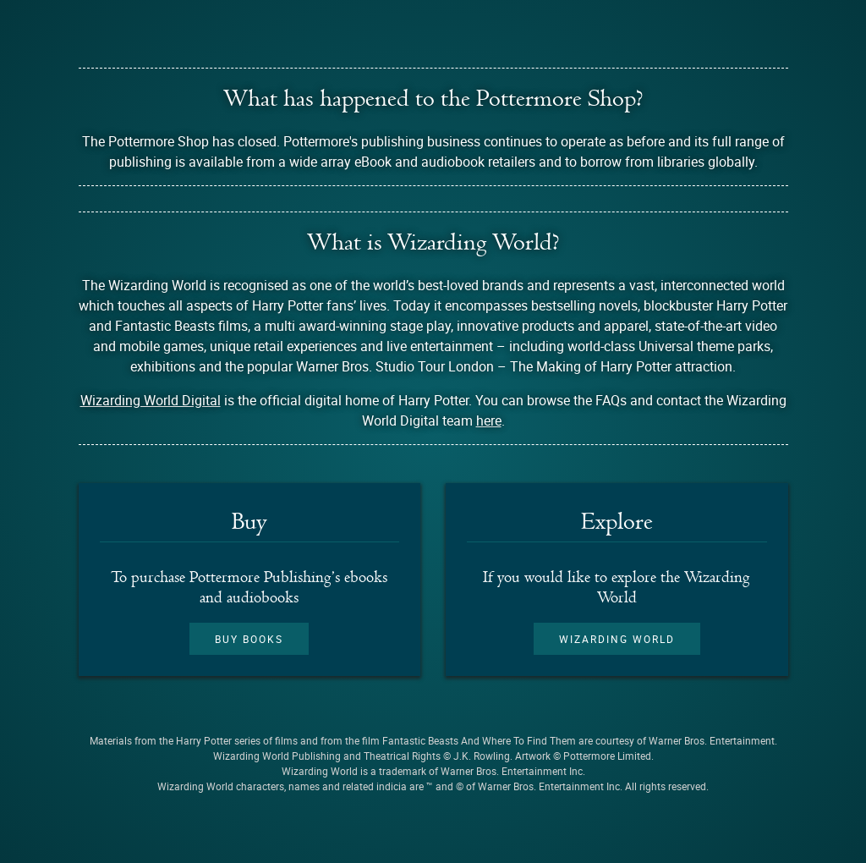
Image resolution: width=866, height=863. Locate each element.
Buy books (249, 639)
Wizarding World (617, 639)
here (489, 420)
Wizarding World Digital (150, 400)
